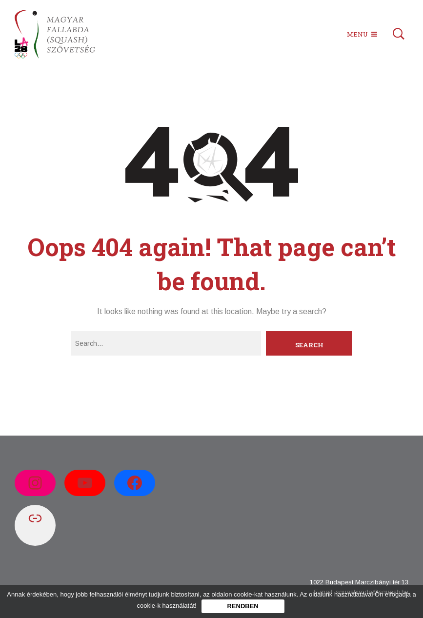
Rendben (242, 606)
